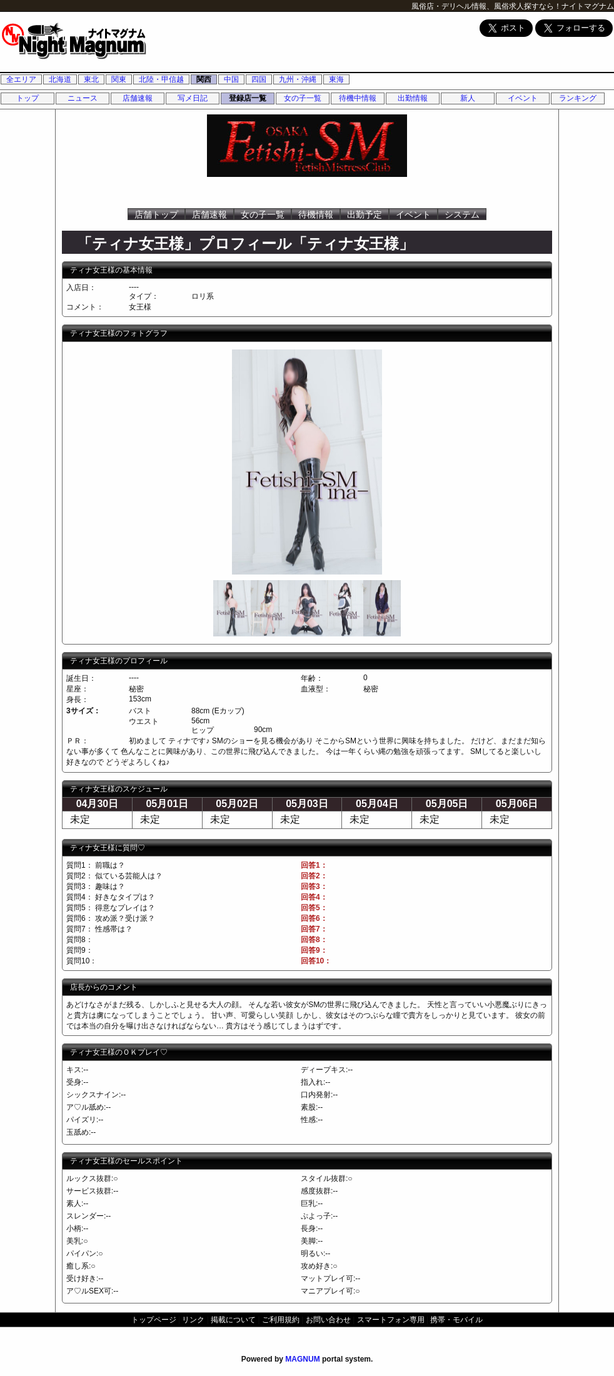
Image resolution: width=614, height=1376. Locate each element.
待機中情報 (357, 98)
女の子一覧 (302, 98)
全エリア (21, 79)
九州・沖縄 (297, 79)
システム (462, 214)
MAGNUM (302, 1359)
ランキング (577, 98)
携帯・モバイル (456, 1319)
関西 (203, 79)
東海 (336, 79)
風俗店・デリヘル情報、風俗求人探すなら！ (486, 6)
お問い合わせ (328, 1319)
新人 (467, 98)
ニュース (83, 98)
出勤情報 (413, 98)
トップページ (153, 1319)
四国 (258, 79)
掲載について (233, 1319)
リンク (193, 1319)
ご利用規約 (280, 1319)
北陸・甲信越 (161, 79)
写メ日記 (193, 98)
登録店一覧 (247, 98)
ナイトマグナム (587, 6)
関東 (118, 79)
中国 (231, 79)
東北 (91, 79)
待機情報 (315, 214)
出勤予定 (364, 214)
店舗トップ (156, 214)
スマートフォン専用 (391, 1319)
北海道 (60, 79)
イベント (523, 98)
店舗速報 (138, 98)
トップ (27, 98)
